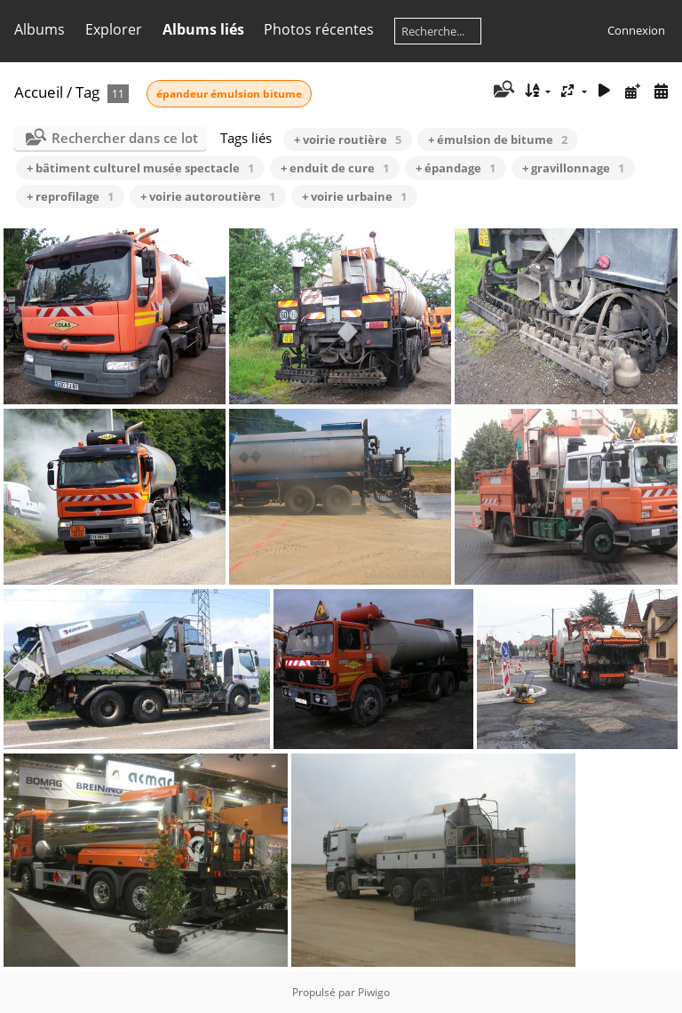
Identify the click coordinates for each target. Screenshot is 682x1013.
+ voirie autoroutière (207, 196)
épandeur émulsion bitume (229, 93)
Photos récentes (319, 29)
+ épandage (456, 168)
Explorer (113, 29)
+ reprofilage (70, 196)
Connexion (636, 30)
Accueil (38, 92)
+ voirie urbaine (354, 196)
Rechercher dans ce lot (125, 138)
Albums (39, 29)
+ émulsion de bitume (497, 140)
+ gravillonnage (573, 168)
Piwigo (374, 992)
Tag (87, 92)
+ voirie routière (347, 140)
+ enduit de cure (335, 168)
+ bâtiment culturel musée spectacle (140, 168)
